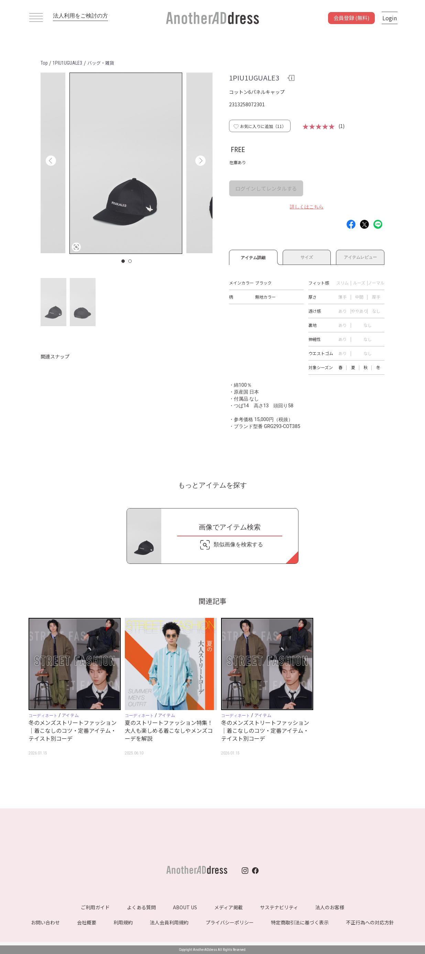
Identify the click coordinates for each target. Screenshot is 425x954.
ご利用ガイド (95, 907)
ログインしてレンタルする (266, 188)
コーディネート (43, 715)
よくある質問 (141, 907)
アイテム (70, 715)
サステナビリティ (279, 907)
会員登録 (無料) (351, 17)
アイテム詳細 (253, 256)
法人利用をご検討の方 (80, 16)
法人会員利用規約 (169, 922)
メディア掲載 (228, 907)
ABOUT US (185, 907)
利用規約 (123, 922)
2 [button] (130, 261)
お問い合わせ (45, 922)
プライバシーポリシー (230, 922)
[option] (125, 163)
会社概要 (86, 922)
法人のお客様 (329, 907)
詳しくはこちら (307, 207)
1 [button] (123, 261)
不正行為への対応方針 (370, 922)
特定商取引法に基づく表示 (300, 922)
